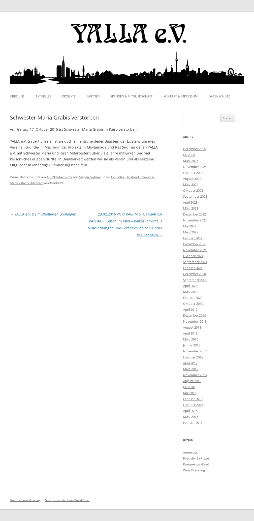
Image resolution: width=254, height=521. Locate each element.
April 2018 (190, 333)
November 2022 (195, 220)
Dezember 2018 (194, 315)
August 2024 (192, 178)
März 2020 (190, 291)
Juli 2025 (189, 155)
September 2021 (195, 262)
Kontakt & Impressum (180, 96)
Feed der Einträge (196, 458)
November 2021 (195, 250)
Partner (93, 96)
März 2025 (190, 160)
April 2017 (190, 363)
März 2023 (190, 208)
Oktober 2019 (193, 303)
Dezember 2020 (194, 274)
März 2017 (190, 369)
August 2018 (192, 327)
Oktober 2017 (193, 357)
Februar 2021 (192, 268)
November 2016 (195, 375)
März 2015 (190, 416)
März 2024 (190, 184)
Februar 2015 (192, 422)
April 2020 (190, 285)
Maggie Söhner (90, 177)
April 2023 (190, 202)
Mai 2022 (189, 226)
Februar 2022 (192, 238)
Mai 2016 (189, 393)
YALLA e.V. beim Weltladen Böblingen (43, 214)
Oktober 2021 (193, 256)
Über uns (17, 96)
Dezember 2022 (194, 214)
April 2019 (190, 309)
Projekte (69, 96)
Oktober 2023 (193, 190)
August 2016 (192, 381)
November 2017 (195, 351)
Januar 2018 (191, 345)
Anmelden (190, 452)
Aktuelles (43, 96)
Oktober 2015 (193, 404)
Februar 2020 (192, 297)
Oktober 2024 (193, 172)
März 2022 (190, 232)
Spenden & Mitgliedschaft (131, 96)
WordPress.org (194, 470)
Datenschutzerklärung (25, 500)
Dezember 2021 (194, 244)
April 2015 (190, 410)
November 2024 (195, 166)
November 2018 (195, 321)
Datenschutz (219, 96)
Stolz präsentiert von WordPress (67, 500)
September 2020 (195, 279)
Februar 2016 (192, 399)
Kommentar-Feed (196, 464)
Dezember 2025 (194, 149)
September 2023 (195, 196)
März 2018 (190, 339)
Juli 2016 (189, 387)
